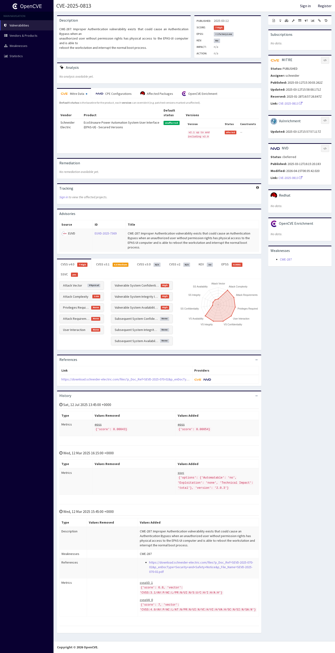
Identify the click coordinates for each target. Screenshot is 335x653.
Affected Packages (156, 93)
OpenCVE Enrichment (199, 93)
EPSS (231, 264)
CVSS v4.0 (74, 264)
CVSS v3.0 (149, 264)
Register (325, 5)
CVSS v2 (179, 264)
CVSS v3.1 (112, 264)
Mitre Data (74, 94)
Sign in (305, 5)
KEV (206, 264)
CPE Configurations (114, 94)
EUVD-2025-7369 (106, 233)
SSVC (69, 274)
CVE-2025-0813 (73, 5)
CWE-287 (286, 259)
